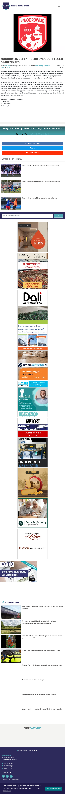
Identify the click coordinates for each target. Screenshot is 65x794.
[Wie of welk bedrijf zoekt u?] (27, 216)
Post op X (32, 148)
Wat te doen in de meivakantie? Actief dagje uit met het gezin (42, 709)
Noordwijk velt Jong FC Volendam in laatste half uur (40, 198)
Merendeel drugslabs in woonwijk (33, 680)
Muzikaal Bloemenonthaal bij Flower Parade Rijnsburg (39, 694)
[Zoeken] (58, 216)
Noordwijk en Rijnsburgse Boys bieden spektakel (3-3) (40, 165)
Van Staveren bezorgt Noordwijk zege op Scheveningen (41, 182)
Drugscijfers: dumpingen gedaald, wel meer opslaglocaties (41, 650)
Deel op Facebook (32, 143)
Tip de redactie (32, 153)
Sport (8, 68)
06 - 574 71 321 (40, 133)
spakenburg (39, 66)
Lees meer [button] (7, 791)
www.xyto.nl (8, 768)
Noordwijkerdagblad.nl (20, 6)
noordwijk (47, 66)
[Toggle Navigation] (59, 5)
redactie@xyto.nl (9, 766)
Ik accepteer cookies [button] (54, 788)
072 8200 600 (8, 763)
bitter (2, 68)
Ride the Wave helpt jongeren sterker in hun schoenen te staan (42, 665)
